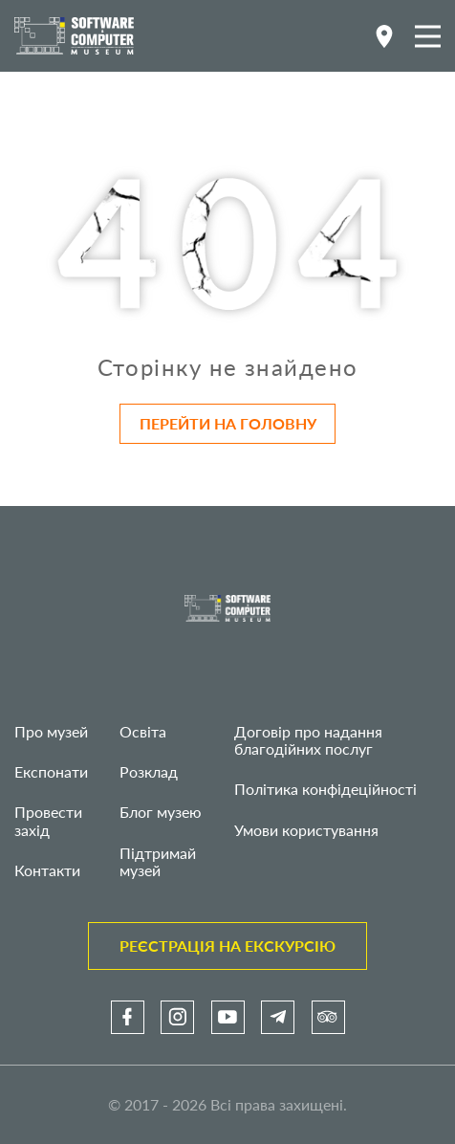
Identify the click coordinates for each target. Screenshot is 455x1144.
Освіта (142, 731)
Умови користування (306, 830)
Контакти (47, 870)
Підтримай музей (157, 861)
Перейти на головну (228, 423)
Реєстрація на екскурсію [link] (227, 945)
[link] (127, 1017)
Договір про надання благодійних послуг (308, 740)
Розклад (148, 771)
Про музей (51, 731)
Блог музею (160, 812)
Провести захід (48, 820)
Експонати (51, 771)
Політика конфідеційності (325, 789)
